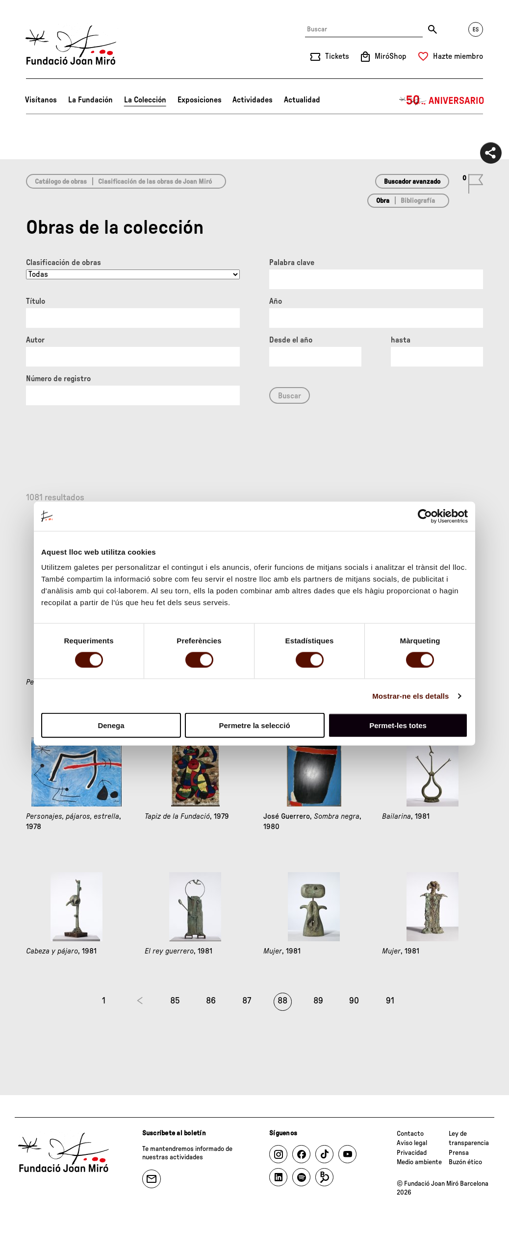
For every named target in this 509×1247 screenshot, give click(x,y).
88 (282, 1001)
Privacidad (412, 1152)
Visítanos (41, 100)
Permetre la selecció (254, 725)
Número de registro (58, 379)
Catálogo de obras (61, 181)
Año (275, 301)
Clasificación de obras (63, 263)
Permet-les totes (398, 725)
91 (390, 1001)
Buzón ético (465, 1162)
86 (211, 1001)
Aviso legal (412, 1143)
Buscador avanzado (412, 181)
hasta (400, 340)
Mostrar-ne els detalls (410, 695)
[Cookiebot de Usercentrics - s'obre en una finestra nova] (425, 516)
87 (246, 1001)
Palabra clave (291, 263)
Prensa (459, 1152)
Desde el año (290, 340)
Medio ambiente (419, 1162)
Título (35, 301)
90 (354, 1001)
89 (318, 1001)
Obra (382, 200)
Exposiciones (200, 100)
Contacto (410, 1133)
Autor (35, 340)
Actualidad (302, 100)
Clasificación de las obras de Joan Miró (155, 181)
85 (175, 1001)
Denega (111, 725)
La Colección (145, 100)
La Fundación (90, 100)
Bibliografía (418, 200)
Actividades (252, 100)
